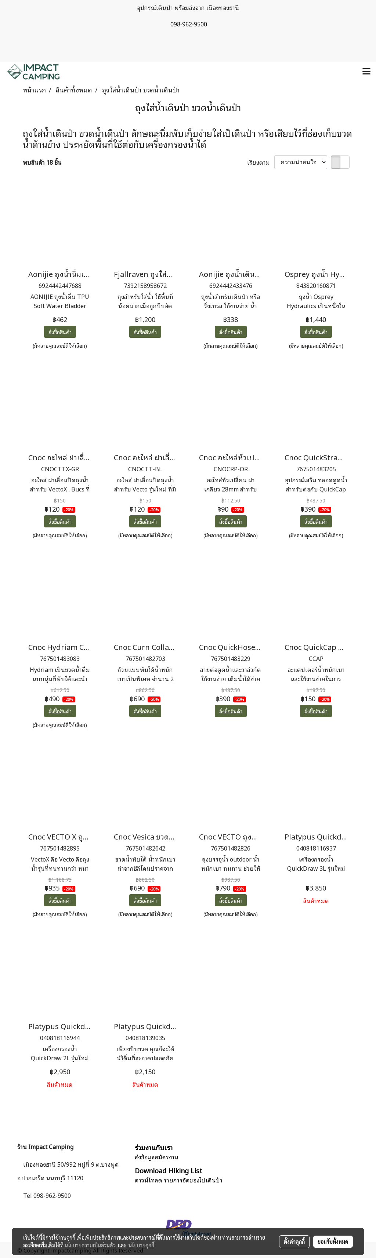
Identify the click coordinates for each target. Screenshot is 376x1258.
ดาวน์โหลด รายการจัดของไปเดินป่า (179, 1180)
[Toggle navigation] (366, 72)
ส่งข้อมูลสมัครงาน (156, 1157)
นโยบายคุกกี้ (141, 1245)
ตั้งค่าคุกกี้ (294, 1241)
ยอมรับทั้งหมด (333, 1241)
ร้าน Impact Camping (45, 1146)
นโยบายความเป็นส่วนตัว (90, 1245)
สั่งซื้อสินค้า (60, 332)
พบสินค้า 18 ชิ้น (42, 162)
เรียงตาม (260, 162)
